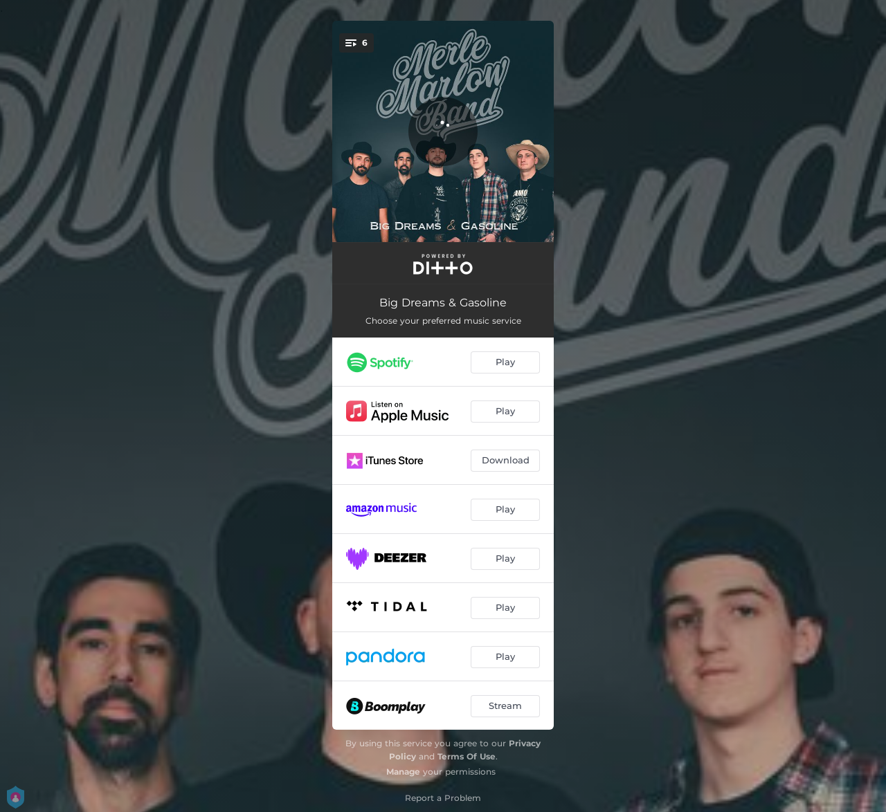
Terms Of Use (466, 756)
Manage (403, 771)
